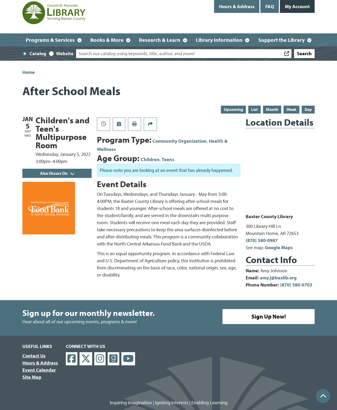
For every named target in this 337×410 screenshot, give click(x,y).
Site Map (31, 377)
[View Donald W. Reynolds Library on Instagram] (100, 359)
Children (150, 159)
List (254, 109)
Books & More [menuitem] (106, 40)
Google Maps (279, 247)
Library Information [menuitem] (219, 40)
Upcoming (233, 109)
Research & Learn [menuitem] (159, 40)
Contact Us (34, 356)
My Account (297, 6)
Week (291, 109)
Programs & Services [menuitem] (50, 40)
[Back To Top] (323, 396)
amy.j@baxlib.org (278, 278)
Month (272, 109)
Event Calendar (39, 370)
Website (64, 53)
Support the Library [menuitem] (281, 40)
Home (28, 72)
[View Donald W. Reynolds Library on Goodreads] (113, 359)
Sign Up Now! (268, 316)
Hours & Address (237, 6)
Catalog (37, 53)
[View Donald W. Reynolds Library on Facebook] (71, 359)
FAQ (269, 6)
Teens (168, 159)
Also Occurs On (57, 173)
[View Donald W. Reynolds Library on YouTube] (128, 359)
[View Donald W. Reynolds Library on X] (86, 359)
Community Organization (179, 141)
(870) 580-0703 (296, 285)
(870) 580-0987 (262, 240)
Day (308, 109)
